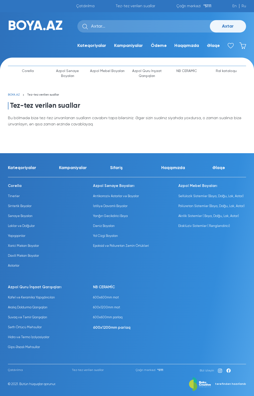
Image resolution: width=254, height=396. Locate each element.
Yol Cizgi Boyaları (105, 236)
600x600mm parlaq (108, 317)
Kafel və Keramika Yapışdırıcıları (31, 297)
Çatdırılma (85, 6)
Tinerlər (14, 196)
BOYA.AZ (35, 26)
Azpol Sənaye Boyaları (67, 73)
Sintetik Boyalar (20, 206)
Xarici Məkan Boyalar (23, 246)
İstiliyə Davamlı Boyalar (110, 206)
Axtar (228, 26)
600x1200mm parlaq (111, 327)
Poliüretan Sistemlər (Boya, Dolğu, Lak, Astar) (211, 206)
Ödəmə (159, 45)
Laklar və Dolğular (21, 226)
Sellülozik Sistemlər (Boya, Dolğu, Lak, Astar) (211, 196)
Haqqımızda (186, 45)
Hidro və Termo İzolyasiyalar (28, 337)
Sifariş (116, 168)
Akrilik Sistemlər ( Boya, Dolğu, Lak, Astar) (208, 216)
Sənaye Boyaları (20, 216)
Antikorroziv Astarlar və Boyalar (116, 196)
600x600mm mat (106, 297)
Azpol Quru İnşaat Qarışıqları (147, 73)
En (234, 6)
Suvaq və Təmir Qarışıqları (27, 317)
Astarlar (13, 265)
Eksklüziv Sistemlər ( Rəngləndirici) (204, 226)
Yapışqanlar (16, 236)
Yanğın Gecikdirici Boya (110, 216)
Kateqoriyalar (91, 45)
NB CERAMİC (186, 71)
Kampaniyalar (128, 45)
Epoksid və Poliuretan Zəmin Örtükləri (121, 246)
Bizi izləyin (207, 370)
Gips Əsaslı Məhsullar (24, 347)
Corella (28, 71)
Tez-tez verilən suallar (135, 6)
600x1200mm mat (106, 307)
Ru (244, 6)
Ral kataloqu (226, 71)
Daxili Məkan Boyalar (23, 255)
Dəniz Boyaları (104, 226)
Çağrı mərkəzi (193, 6)
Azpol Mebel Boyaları (107, 71)
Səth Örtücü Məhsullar (25, 327)
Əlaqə (213, 45)
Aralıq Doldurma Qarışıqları (27, 307)
